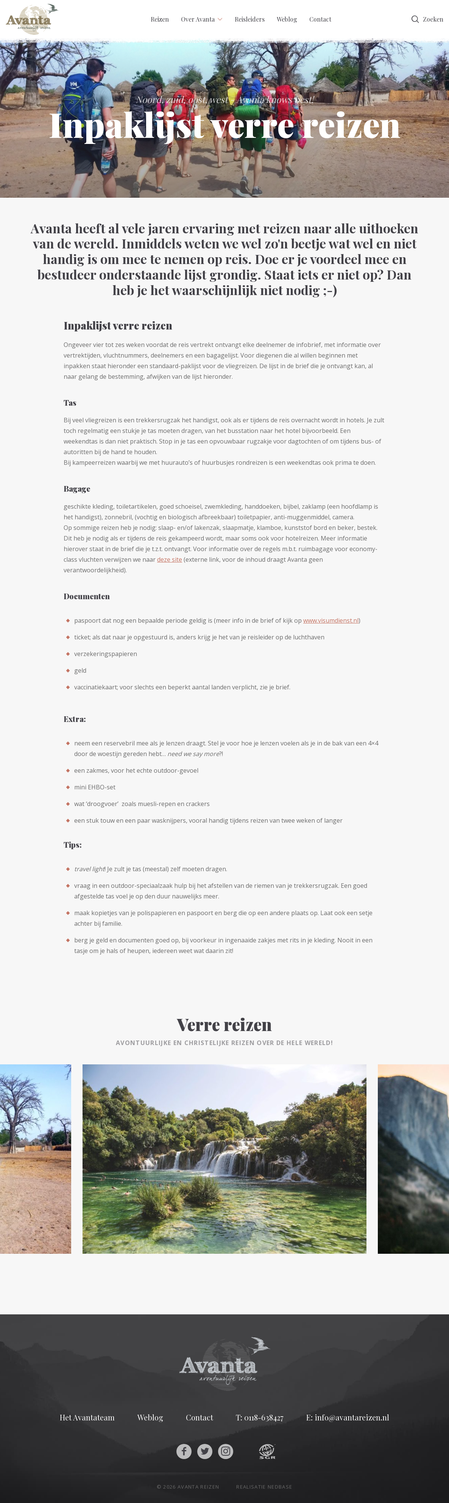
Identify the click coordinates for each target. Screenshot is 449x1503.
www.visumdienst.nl (331, 620)
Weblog (287, 19)
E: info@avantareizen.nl (347, 1417)
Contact (320, 19)
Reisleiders (250, 19)
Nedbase (280, 1486)
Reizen (160, 19)
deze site (169, 559)
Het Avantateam (87, 1417)
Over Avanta (198, 19)
